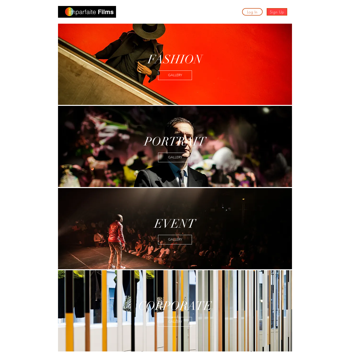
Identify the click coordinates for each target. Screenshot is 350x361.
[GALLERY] (175, 75)
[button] (130, 13)
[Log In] (252, 12)
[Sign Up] (277, 12)
